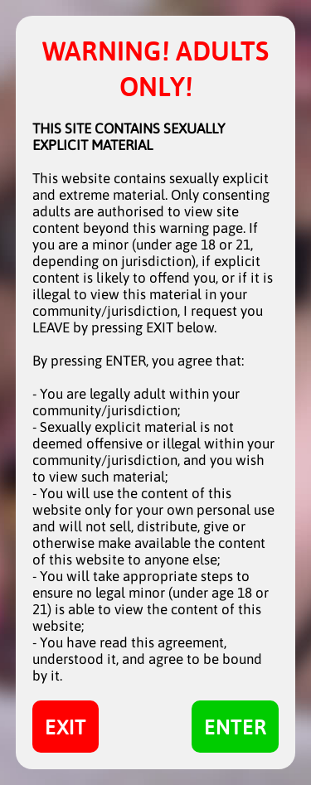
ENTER (235, 726)
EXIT (65, 726)
